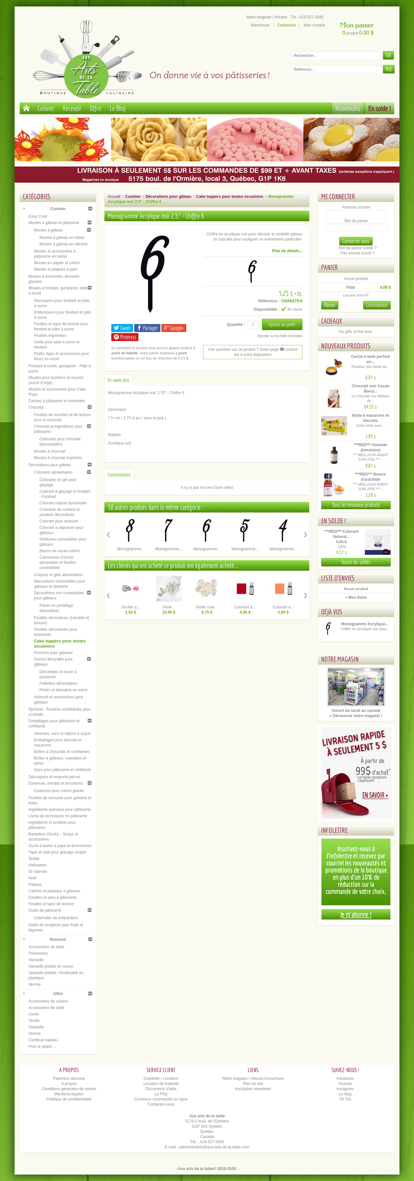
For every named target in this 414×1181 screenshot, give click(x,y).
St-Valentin (37, 871)
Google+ (174, 328)
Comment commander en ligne (161, 1099)
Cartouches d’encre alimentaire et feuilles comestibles (57, 562)
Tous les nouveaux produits (356, 504)
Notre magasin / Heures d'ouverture (253, 1078)
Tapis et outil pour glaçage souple (57, 852)
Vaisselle (36, 960)
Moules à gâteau (48, 230)
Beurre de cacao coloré (59, 551)
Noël (32, 878)
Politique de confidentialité (69, 1099)
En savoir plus (118, 380)
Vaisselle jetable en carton (50, 966)
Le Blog (118, 108)
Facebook (345, 1078)
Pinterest (125, 337)
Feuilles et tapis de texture (51, 904)
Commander (377, 305)
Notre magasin (340, 659)
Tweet (122, 328)
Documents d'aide (161, 1089)
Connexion (286, 25)
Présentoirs (38, 953)
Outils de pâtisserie (44, 910)
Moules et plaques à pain (55, 269)
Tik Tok (345, 1099)
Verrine (34, 984)
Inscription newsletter (253, 1089)
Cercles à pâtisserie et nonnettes (56, 401)
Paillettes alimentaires (58, 683)
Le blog (345, 1094)
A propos (69, 1083)
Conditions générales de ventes (69, 1089)
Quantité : (236, 324)
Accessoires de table (46, 947)
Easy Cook (37, 216)
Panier (329, 267)
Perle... (169, 607)
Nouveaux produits (345, 346)
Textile (33, 858)
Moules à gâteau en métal (61, 237)
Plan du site (253, 1083)
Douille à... (130, 607)
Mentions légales (68, 1094)
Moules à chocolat (49, 451)
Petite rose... (207, 607)
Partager (147, 328)
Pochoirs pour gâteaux (53, 652)
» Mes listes (356, 597)
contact (289, 349)
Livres (33, 1014)
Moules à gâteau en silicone (63, 244)
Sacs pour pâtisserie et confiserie (62, 770)
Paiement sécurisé (69, 1078)
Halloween (37, 865)
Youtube (345, 1083)
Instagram (345, 1089)
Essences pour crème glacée (59, 791)
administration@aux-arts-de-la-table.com (214, 1147)
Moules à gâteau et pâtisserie (53, 222)
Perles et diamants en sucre (63, 690)
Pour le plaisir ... (42, 1046)
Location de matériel (161, 1083)
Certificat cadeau (43, 1040)
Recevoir (72, 108)
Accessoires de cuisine (48, 1001)
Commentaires (119, 475)
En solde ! (379, 108)
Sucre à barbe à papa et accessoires (60, 845)
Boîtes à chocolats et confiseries (62, 751)
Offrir (96, 108)
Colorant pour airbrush (58, 521)
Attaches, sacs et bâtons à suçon (62, 733)
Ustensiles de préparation (56, 918)
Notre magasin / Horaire (266, 17)
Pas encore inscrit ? (358, 253)
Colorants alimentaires (53, 472)
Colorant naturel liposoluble (62, 503)
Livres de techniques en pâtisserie (57, 816)
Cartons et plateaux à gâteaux (54, 891)
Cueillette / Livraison (161, 1078)
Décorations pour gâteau (49, 465)
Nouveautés (347, 108)
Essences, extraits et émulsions (55, 783)
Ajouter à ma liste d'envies (279, 336)
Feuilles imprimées (50, 335)
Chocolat (36, 407)
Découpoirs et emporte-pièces (54, 777)
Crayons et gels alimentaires (58, 575)
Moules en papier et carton (57, 263)
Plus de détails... (287, 251)
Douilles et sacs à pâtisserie (52, 897)
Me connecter (338, 196)
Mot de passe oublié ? (357, 248)
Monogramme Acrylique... (364, 624)
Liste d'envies (338, 578)
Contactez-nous (161, 1104)
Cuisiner (46, 108)
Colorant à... (245, 607)
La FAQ (161, 1094)
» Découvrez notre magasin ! (356, 716)
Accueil (114, 196)
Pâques (35, 884)
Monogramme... (130, 549)
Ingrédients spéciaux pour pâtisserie (59, 809)
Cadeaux (331, 321)
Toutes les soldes (356, 562)
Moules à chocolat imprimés (58, 458)
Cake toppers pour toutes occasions (229, 196)
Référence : (268, 301)
